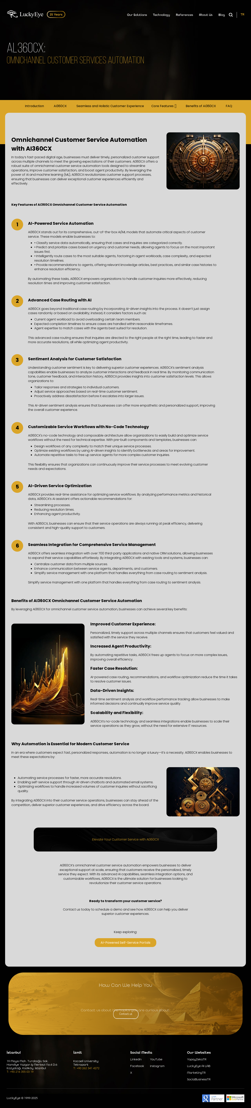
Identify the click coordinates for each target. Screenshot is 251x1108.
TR (242, 14)
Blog (221, 15)
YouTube (156, 1059)
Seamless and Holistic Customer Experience (110, 106)
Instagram (157, 1066)
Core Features (162, 106)
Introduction (34, 106)
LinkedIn (136, 1059)
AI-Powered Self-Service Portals (125, 942)
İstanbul (14, 1052)
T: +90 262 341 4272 (86, 1068)
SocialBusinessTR (198, 1079)
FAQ (229, 106)
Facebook (137, 1066)
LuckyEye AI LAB (198, 1066)
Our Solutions (137, 15)
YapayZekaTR (196, 1059)
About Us (206, 15)
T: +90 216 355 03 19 (20, 1072)
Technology (161, 15)
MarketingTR (196, 1073)
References (184, 15)
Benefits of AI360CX (201, 106)
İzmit (77, 1052)
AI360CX (60, 106)
